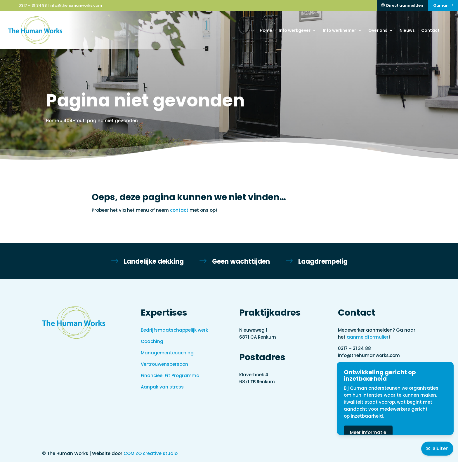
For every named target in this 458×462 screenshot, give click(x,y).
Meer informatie (395, 432)
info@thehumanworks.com (76, 5)
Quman (441, 5)
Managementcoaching (167, 353)
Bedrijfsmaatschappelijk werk (174, 330)
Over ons (377, 30)
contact (179, 210)
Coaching (152, 341)
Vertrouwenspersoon (164, 364)
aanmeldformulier (367, 337)
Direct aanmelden (404, 5)
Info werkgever (294, 30)
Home (266, 30)
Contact (430, 30)
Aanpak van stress (162, 387)
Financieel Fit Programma (170, 375)
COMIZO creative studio (151, 453)
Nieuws (407, 30)
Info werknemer (339, 30)
